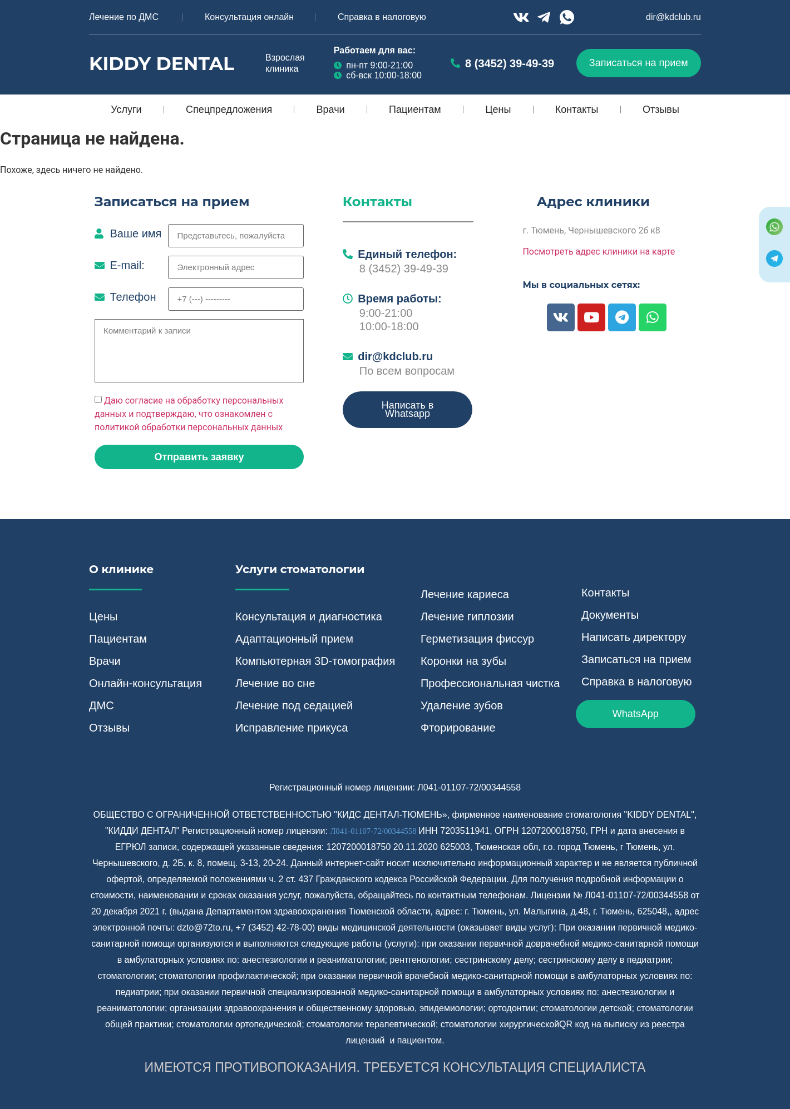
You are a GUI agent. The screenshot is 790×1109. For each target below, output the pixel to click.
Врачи (331, 109)
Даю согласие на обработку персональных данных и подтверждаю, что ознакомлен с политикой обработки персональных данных (189, 413)
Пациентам (415, 109)
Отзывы (661, 109)
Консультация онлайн (249, 17)
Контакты (577, 109)
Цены (498, 109)
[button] (199, 457)
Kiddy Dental (161, 63)
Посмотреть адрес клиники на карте (598, 251)
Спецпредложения (229, 109)
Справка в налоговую (382, 17)
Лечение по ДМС (124, 17)
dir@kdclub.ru (673, 17)
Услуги (126, 109)
